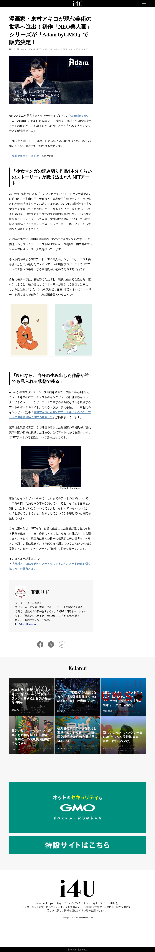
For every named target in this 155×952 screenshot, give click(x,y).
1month (139, 26)
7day (125, 26)
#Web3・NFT (34, 49)
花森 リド (24, 49)
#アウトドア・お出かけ (85, 750)
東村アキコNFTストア (25, 156)
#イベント (45, 49)
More (124, 140)
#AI (68, 714)
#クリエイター (68, 49)
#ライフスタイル (82, 49)
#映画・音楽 (40, 717)
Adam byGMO (79, 115)
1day (110, 26)
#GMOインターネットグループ (125, 750)
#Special (24, 712)
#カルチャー (56, 49)
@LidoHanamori (28, 624)
